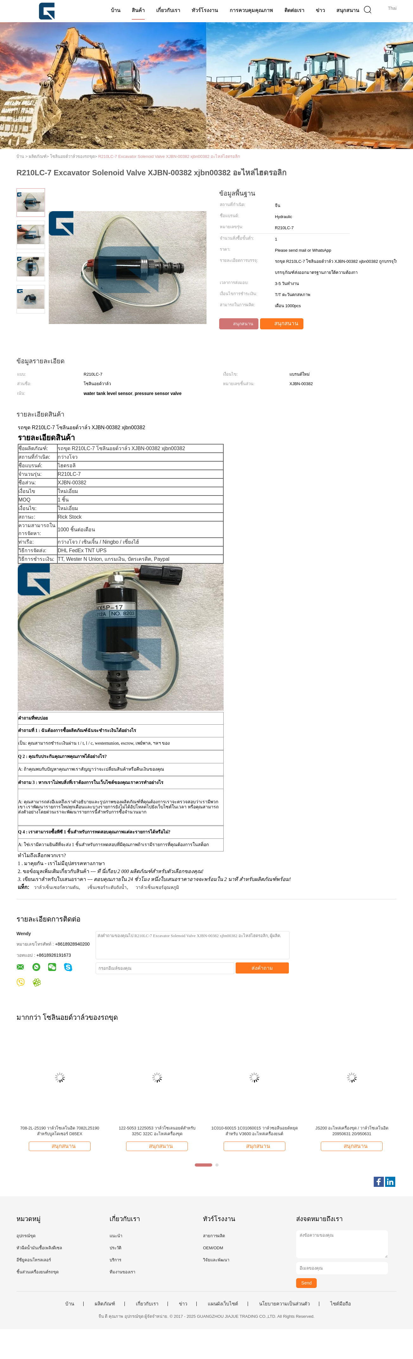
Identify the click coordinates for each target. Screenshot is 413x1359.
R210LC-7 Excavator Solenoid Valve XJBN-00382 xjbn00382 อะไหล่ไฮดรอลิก (169, 156)
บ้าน (115, 10)
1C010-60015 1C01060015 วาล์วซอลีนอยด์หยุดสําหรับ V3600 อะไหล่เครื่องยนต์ (254, 1131)
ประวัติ (115, 1248)
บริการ (115, 1260)
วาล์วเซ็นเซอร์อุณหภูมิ (157, 887)
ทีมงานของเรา (122, 1272)
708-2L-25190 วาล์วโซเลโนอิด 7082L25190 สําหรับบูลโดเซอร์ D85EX (59, 1131)
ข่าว (320, 10)
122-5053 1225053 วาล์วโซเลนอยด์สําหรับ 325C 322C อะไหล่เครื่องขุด (157, 1131)
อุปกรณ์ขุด (25, 1235)
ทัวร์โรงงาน (205, 10)
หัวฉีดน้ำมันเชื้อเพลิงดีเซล (39, 1248)
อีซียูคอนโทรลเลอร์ (33, 1260)
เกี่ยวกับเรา (168, 10)
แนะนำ (116, 1235)
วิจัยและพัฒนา (216, 1260)
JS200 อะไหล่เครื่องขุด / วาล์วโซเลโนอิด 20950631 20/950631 (351, 1131)
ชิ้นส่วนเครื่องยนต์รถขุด (37, 1272)
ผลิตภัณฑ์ (105, 1304)
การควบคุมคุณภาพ (251, 10)
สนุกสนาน (347, 10)
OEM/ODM (213, 1248)
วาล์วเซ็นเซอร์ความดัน (56, 887)
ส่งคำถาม (262, 968)
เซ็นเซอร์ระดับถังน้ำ (107, 887)
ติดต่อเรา (294, 10)
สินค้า (138, 10)
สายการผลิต (214, 1235)
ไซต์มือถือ (340, 1304)
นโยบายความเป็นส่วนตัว (284, 1304)
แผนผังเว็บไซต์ (223, 1304)
